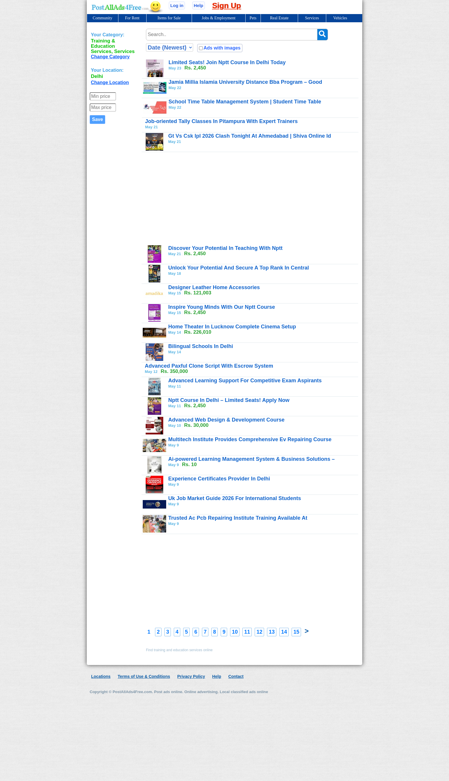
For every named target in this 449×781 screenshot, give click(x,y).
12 (259, 632)
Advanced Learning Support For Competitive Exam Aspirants (245, 380)
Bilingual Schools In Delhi (200, 346)
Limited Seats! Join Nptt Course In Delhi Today (227, 62)
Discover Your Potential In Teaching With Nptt (225, 248)
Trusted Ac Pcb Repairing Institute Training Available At (237, 518)
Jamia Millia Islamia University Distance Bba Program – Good (245, 82)
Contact (236, 676)
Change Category (110, 56)
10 (235, 632)
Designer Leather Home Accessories (214, 287)
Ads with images (221, 47)
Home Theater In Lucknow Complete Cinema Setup (232, 327)
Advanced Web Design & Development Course (226, 420)
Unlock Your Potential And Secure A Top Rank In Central (238, 268)
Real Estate (279, 18)
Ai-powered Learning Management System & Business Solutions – (251, 459)
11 (247, 632)
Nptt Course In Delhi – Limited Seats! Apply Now (228, 400)
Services (312, 18)
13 (272, 632)
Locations (100, 676)
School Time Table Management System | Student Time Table (245, 102)
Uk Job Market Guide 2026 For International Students (234, 498)
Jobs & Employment (218, 18)
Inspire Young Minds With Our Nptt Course (221, 307)
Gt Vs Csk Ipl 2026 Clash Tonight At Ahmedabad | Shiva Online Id (249, 136)
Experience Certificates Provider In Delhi (219, 479)
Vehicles (340, 18)
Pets (253, 18)
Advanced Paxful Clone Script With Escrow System (209, 366)
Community (102, 18)
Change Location (110, 82)
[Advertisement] (252, 198)
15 (296, 632)
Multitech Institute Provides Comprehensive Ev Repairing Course (249, 439)
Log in (176, 5)
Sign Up (226, 5)
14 (284, 632)
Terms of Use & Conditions (144, 676)
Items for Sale (169, 18)
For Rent (132, 18)
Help (198, 5)
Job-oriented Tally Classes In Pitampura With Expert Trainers (221, 121)
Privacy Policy (191, 676)
